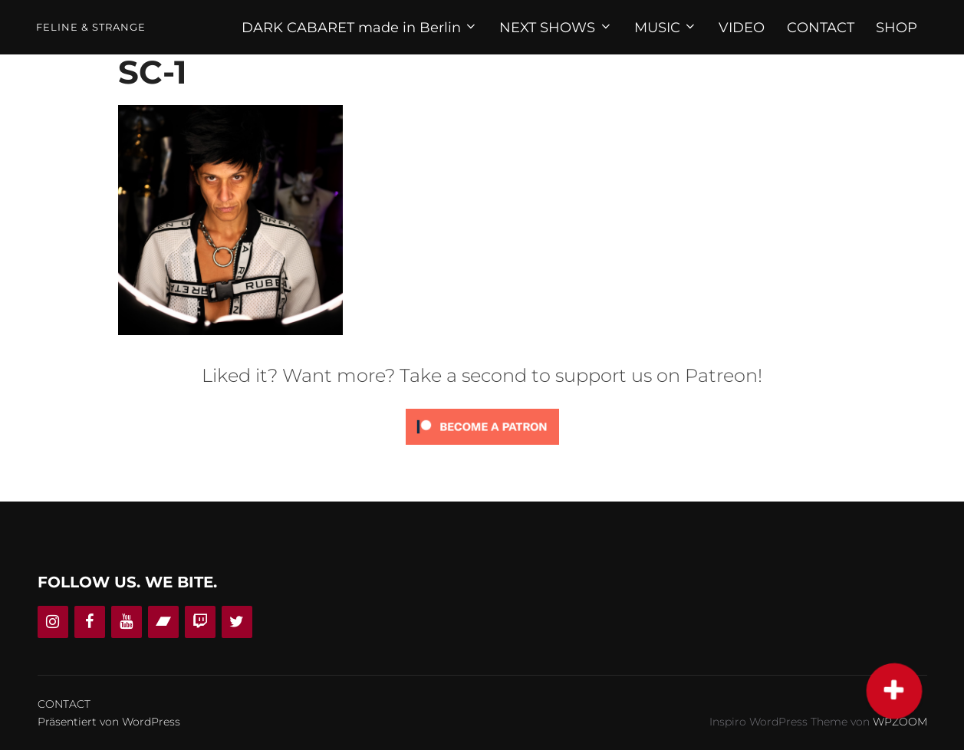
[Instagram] (53, 622)
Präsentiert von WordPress (109, 722)
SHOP (896, 27)
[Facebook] (89, 622)
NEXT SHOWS (556, 27)
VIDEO (742, 27)
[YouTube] (126, 622)
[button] (895, 691)
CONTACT (820, 27)
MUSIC (666, 27)
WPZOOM (900, 722)
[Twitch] (200, 622)
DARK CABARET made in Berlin (360, 27)
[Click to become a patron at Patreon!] (482, 448)
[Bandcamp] (163, 622)
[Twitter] (237, 622)
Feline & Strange (91, 27)
